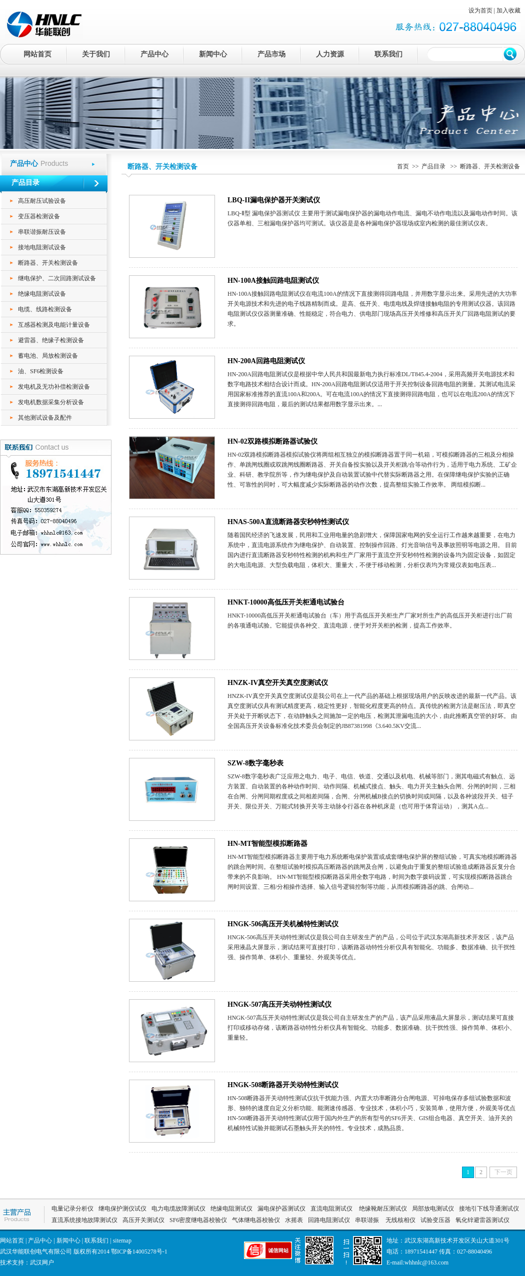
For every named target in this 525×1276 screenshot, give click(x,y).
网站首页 (38, 54)
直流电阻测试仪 (331, 1208)
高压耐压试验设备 (42, 200)
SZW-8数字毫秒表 (256, 763)
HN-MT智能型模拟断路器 (268, 843)
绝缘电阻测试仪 (231, 1208)
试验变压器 (435, 1220)
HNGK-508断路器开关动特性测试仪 (283, 1085)
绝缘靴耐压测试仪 (382, 1208)
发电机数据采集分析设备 (51, 402)
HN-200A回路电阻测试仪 (266, 361)
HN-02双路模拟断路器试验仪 (273, 441)
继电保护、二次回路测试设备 (57, 278)
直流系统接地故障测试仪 (85, 1220)
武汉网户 (42, 1262)
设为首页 (480, 10)
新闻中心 (213, 54)
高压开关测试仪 (143, 1220)
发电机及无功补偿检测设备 (54, 386)
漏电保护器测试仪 (282, 1208)
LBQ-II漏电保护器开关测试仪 (274, 200)
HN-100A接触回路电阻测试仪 (273, 280)
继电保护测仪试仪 (122, 1208)
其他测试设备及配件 (45, 417)
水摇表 (294, 1220)
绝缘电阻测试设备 (42, 293)
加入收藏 (508, 10)
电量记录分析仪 (73, 1208)
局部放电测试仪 (433, 1208)
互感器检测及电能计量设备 (54, 324)
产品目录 (434, 166)
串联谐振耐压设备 (42, 231)
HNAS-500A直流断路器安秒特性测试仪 (288, 522)
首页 (403, 166)
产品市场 (272, 54)
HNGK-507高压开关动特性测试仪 (280, 1004)
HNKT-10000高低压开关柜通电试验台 (286, 602)
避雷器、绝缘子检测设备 (51, 340)
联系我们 (388, 54)
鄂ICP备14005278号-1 (139, 1251)
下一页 (503, 1172)
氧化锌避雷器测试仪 (483, 1220)
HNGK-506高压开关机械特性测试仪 (283, 924)
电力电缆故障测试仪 (179, 1208)
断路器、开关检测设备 (48, 262)
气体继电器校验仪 (256, 1220)
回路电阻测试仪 (329, 1220)
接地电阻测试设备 (42, 247)
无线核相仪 (401, 1220)
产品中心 (154, 54)
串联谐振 (367, 1220)
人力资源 (330, 54)
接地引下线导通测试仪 (489, 1208)
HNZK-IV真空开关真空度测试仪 (278, 682)
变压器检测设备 (39, 216)
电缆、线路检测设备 (45, 309)
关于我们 (96, 54)
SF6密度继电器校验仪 (198, 1220)
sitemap (122, 1240)
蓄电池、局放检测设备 (48, 355)
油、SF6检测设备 (41, 371)
